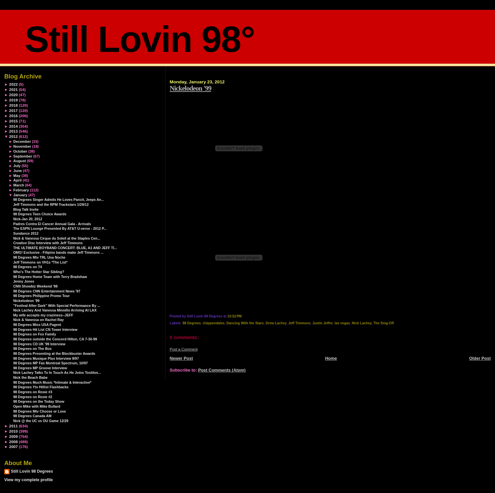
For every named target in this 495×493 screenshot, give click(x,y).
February (21, 190)
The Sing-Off (383, 323)
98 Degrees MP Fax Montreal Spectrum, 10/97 (50, 363)
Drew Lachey (276, 323)
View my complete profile (28, 480)
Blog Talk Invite (25, 209)
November (22, 146)
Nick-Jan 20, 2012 (27, 219)
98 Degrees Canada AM (32, 416)
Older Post (480, 358)
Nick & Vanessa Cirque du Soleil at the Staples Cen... (56, 238)
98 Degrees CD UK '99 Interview (39, 344)
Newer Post (181, 358)
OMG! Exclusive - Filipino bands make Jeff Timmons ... (58, 252)
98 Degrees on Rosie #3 (32, 392)
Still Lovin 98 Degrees (32, 471)
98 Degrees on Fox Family (34, 334)
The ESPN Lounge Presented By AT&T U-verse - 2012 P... (59, 228)
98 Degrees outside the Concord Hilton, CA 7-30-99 (55, 339)
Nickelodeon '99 (191, 88)
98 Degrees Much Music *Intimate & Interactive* (52, 382)
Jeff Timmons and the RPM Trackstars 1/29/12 (51, 204)
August (19, 161)
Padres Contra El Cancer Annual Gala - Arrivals (52, 224)
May (16, 176)
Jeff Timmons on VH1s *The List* (40, 262)
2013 (13, 131)
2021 (13, 89)
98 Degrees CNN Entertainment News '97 (46, 291)
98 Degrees (192, 323)
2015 (13, 121)
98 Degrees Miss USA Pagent (37, 325)
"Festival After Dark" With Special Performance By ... (56, 306)
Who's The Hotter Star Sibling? (38, 272)
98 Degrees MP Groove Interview (40, 368)
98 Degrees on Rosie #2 (32, 397)
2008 (13, 441)
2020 (13, 95)
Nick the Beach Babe (30, 377)
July (16, 166)
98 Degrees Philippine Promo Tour (41, 296)
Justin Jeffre (322, 323)
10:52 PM (234, 316)
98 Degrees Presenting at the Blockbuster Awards (54, 353)
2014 (13, 126)
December (22, 141)
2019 (13, 100)
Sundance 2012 (25, 233)
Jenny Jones (23, 281)
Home (331, 358)
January (20, 195)
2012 (13, 136)
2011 (13, 426)
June (17, 171)
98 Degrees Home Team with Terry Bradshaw (50, 277)
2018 (13, 105)
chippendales (213, 323)
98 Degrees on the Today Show (38, 401)
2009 (13, 436)
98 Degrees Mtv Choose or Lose (39, 411)
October (20, 151)
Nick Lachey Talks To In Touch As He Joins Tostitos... (57, 373)
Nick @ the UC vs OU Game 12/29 (40, 421)
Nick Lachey (361, 323)
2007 (13, 446)
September (22, 156)
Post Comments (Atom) (221, 370)
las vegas (342, 323)
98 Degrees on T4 (27, 267)
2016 (13, 116)
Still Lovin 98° (140, 39)
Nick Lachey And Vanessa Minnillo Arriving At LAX (55, 310)
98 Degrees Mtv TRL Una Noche (39, 257)
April (17, 180)
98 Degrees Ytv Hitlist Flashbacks (41, 387)
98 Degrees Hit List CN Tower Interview (45, 330)
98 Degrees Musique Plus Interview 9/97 (46, 358)
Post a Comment (184, 349)
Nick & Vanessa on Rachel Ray (38, 320)
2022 (13, 84)
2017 (13, 110)
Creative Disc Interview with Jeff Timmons (47, 243)
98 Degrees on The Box (32, 349)
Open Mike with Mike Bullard (36, 406)
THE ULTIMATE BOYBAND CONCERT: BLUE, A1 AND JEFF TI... (65, 248)
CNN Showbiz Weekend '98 (35, 286)
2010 (13, 431)
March (18, 185)
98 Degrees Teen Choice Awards (39, 214)
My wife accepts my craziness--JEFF (43, 315)
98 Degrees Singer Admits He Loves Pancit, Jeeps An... (58, 200)
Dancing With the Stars (245, 323)
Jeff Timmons (299, 323)
